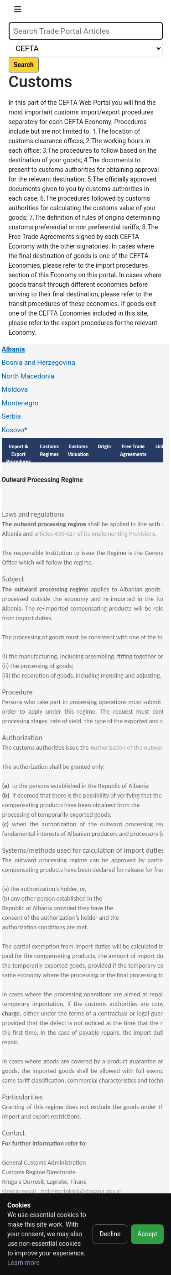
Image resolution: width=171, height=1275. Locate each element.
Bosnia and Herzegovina (38, 362)
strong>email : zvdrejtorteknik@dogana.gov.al (61, 1191)
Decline (109, 1234)
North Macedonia (28, 376)
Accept (147, 1234)
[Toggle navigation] (17, 11)
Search (24, 64)
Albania (13, 349)
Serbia (11, 416)
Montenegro (20, 403)
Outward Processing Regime (42, 479)
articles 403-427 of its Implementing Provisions (94, 534)
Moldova (15, 389)
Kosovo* (14, 430)
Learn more (23, 1262)
